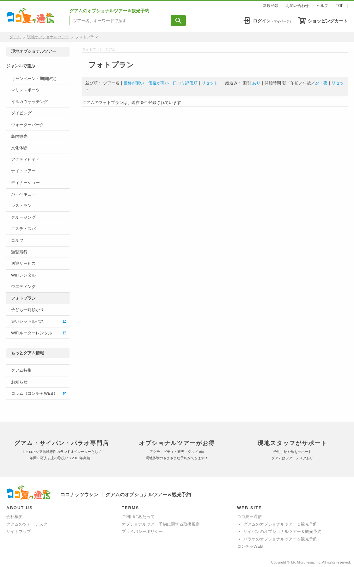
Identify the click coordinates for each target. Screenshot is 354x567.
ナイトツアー (23, 170)
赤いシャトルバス (27, 321)
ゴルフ (17, 240)
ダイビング (21, 113)
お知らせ (19, 382)
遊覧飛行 (19, 252)
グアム (15, 37)
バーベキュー (23, 194)
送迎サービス (23, 263)
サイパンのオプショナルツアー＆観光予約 (282, 531)
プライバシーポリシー (142, 531)
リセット (210, 83)
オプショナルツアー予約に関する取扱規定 (161, 524)
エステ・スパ (23, 228)
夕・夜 (321, 83)
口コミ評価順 (185, 83)
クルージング (23, 217)
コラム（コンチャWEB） (34, 393)
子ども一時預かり (27, 309)
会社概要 (14, 516)
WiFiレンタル (23, 275)
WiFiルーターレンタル (31, 333)
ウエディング (23, 286)
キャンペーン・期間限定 (33, 78)
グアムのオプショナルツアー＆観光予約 (280, 524)
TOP (340, 5)
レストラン (21, 205)
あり (256, 83)
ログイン (273, 20)
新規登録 (270, 5)
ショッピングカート (328, 20)
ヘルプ (322, 5)
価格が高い (158, 83)
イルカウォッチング (29, 101)
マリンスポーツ (25, 90)
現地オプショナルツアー (48, 37)
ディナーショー (25, 182)
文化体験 (19, 147)
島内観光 (19, 136)
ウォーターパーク (27, 124)
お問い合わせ (297, 5)
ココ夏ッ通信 (249, 516)
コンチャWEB (250, 546)
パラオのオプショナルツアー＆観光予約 (280, 539)
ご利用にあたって (138, 516)
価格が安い (134, 83)
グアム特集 (21, 370)
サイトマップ (18, 531)
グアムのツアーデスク (26, 524)
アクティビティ (25, 159)
